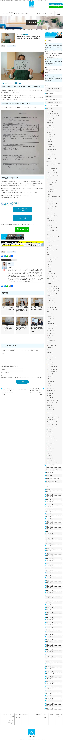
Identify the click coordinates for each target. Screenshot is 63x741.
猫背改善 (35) (50, 131)
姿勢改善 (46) (50, 336)
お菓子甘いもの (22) (51, 221)
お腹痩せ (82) (50, 296)
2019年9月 (48, 680)
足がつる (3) (50, 157)
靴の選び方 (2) (50, 459)
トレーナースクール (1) (52, 287)
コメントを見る (11, 47)
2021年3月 (48, 635)
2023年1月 (48, 581)
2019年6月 (48, 687)
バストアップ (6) (51, 303)
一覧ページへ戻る (22, 390)
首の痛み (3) (51, 147)
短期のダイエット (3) (52, 404)
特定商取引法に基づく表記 (11, 724)
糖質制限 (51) (50, 272)
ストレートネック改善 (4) (53, 117)
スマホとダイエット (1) (52, 179)
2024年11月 (49, 527)
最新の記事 (15, 261)
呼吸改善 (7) (50, 124)
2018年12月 (49, 702)
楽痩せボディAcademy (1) (51, 482)
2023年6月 (48, 569)
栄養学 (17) (49, 435)
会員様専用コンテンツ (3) (51, 470)
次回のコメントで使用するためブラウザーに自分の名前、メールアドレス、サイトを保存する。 (22, 379)
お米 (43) (49, 219)
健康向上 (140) (50, 365)
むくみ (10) (49, 315)
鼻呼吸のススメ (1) (51, 160)
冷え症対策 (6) (50, 389)
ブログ (45, 14)
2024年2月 (48, 549)
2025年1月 (48, 522)
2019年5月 (48, 689)
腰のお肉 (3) (50, 353)
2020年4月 (48, 662)
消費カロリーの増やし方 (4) (53, 197)
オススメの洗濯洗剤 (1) (52, 169)
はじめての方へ (25, 14)
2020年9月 (48, 650)
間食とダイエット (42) (52, 279)
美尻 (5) (49, 344)
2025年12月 (49, 500)
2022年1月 (48, 611)
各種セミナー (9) (49, 473)
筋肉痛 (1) (49, 447)
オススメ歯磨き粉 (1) (52, 368)
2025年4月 (48, 515)
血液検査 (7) (49, 454)
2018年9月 (48, 709)
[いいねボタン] (2, 47)
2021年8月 (48, 623)
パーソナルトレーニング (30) (53, 289)
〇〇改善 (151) (50, 112)
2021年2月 (48, 638)
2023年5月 (48, 571)
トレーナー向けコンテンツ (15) (53, 103)
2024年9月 (48, 532)
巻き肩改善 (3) (50, 129)
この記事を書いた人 (6, 261)
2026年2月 (48, 495)
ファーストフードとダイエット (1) (53, 238)
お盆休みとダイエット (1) (53, 418)
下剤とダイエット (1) (51, 358)
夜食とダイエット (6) (52, 251)
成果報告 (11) (49, 476)
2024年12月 (49, 525)
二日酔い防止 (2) (50, 361)
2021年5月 (48, 630)
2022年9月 (48, 591)
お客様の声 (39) (49, 94)
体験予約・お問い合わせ (59, 14)
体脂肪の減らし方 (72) (52, 190)
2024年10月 (49, 530)
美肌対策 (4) (49, 452)
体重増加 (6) (50, 193)
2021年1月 (48, 640)
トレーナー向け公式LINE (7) (52, 107)
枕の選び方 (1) (50, 433)
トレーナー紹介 (11, 721)
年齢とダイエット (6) (51, 428)
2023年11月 (49, 557)
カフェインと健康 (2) (52, 370)
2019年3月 (48, 694)
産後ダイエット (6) (51, 200)
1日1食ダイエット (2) (52, 209)
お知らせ (45, 718)
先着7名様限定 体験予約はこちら (55, 4)
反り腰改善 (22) (50, 121)
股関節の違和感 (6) (51, 150)
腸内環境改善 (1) (51, 155)
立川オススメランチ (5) (52, 442)
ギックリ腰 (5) (51, 135)
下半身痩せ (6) (50, 320)
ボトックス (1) (50, 356)
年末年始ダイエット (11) (52, 420)
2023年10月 (49, 559)
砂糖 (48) (49, 265)
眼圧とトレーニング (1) (52, 401)
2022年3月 (48, 606)
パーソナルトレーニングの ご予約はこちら (23, 219)
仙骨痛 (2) (50, 138)
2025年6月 (48, 510)
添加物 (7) (49, 263)
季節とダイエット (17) (51, 416)
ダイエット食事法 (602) (52, 207)
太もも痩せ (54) (50, 334)
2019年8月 (48, 682)
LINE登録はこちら (56, 6)
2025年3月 (48, 517)
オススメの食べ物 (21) (52, 217)
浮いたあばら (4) (51, 341)
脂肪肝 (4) (49, 406)
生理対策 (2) (50, 394)
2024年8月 (48, 534)
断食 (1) (49, 253)
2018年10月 (49, 707)
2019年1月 (48, 699)
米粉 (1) (49, 270)
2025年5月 (48, 512)
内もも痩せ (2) (50, 332)
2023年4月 (48, 574)
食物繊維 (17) (50, 284)
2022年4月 (48, 603)
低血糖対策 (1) (50, 382)
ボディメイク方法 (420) (52, 294)
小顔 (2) (49, 339)
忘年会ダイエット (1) (52, 423)
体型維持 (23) (50, 329)
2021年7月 (48, 626)
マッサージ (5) (50, 185)
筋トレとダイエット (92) (52, 202)
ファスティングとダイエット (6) (53, 243)
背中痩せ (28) (50, 348)
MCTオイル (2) (50, 212)
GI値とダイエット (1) (51, 162)
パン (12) (49, 235)
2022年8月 (48, 593)
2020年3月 (48, 665)
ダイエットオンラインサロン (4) (53, 100)
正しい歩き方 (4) (50, 437)
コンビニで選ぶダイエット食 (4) (53, 232)
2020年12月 (49, 643)
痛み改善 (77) (50, 133)
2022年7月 (48, 596)
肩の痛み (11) (51, 140)
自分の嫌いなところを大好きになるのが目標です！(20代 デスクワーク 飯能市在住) (36, 392)
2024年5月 (48, 542)
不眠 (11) (49, 380)
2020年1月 (48, 670)
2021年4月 (48, 633)
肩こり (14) (49, 152)
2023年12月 (49, 554)
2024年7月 (48, 537)
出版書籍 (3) (49, 413)
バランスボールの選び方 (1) (53, 292)
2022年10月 (49, 589)
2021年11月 (49, 616)
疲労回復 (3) (50, 396)
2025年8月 (48, 505)
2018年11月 (49, 704)
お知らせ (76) (49, 97)
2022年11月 (49, 586)
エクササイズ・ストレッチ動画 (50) (53, 166)
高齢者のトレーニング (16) (52, 464)
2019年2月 (48, 697)
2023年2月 (48, 579)
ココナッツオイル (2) (52, 229)
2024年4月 (48, 544)
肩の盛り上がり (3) (51, 346)
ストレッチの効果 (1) (52, 372)
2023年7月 (48, 566)
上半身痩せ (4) (50, 317)
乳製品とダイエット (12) (52, 246)
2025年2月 (48, 520)
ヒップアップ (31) (51, 306)
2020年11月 (49, 645)
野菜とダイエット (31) (52, 277)
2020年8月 (48, 653)
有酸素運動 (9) (50, 430)
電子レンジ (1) (50, 411)
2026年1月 (48, 498)
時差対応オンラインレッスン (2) (53, 479)
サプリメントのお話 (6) (52, 174)
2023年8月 (48, 564)
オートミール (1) (51, 214)
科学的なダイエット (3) (52, 440)
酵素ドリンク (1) (51, 275)
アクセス (52, 14)
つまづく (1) (50, 375)
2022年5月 (48, 601)
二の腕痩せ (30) (50, 324)
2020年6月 (48, 657)
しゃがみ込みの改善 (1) (52, 114)
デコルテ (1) (50, 301)
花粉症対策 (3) (50, 408)
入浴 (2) (49, 387)
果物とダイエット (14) (52, 258)
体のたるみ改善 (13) (51, 327)
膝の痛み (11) (51, 145)
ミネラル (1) (50, 377)
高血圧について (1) (51, 461)
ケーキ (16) (49, 226)
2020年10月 (49, 648)
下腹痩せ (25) (50, 322)
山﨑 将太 (10, 268)
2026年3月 (48, 493)
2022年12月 (49, 584)
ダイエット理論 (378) (51, 183)
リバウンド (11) (50, 188)
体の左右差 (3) (50, 119)
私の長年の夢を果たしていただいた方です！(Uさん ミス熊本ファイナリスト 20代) (8, 392)
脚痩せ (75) (49, 351)
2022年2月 (48, 608)
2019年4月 (48, 692)
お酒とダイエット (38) (52, 224)
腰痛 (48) (50, 143)
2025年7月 (48, 507)
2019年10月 (49, 677)
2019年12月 (49, 672)
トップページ (4, 14)
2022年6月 (48, 598)
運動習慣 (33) (49, 457)
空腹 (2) (49, 267)
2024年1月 (48, 552)
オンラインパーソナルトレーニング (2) (53, 90)
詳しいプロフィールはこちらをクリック (28, 281)
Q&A (31, 14)
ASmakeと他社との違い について (22, 211)
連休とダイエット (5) (52, 425)
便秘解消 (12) (50, 384)
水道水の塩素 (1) (51, 392)
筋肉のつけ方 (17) (50, 445)
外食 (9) (49, 248)
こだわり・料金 (18, 14)
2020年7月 (48, 655)
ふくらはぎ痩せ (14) (51, 308)
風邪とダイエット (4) (52, 205)
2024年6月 (48, 539)
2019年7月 (48, 685)
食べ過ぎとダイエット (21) (53, 282)
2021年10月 (49, 618)
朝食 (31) (49, 255)
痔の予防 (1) (50, 399)
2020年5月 (48, 660)
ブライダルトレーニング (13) (52, 312)
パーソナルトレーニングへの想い (11, 14)
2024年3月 (48, 547)
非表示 (12, 264)
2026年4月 (48, 490)
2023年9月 (48, 562)
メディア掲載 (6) (49, 467)
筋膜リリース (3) (50, 449)
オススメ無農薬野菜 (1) (52, 171)
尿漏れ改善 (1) (50, 126)
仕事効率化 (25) (50, 363)
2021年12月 (49, 613)
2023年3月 (48, 576)
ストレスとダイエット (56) (52, 176)
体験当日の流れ (18, 718)
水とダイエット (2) (51, 260)
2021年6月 (48, 628)
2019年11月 (49, 675)
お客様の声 (38, 14)
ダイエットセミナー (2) (52, 181)
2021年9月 (48, 621)
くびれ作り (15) (50, 299)
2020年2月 (48, 667)
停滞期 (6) (49, 195)
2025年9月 (48, 503)
